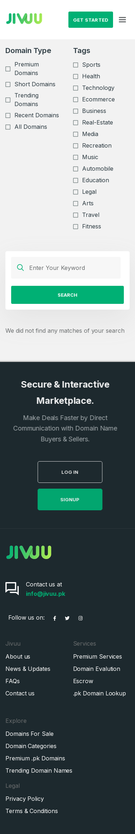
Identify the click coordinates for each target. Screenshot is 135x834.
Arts (88, 203)
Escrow (83, 681)
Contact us (20, 693)
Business (94, 110)
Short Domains (34, 84)
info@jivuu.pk (45, 593)
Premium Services (97, 656)
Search (67, 295)
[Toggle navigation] (122, 20)
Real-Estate (97, 122)
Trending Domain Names (38, 770)
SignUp (80, 499)
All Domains (30, 126)
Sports (91, 64)
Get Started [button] (91, 20)
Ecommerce (98, 99)
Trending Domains (26, 100)
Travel (90, 214)
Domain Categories (31, 746)
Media (90, 133)
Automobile (97, 168)
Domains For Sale (29, 733)
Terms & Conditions (31, 811)
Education (95, 180)
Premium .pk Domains (35, 758)
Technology (98, 87)
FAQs (12, 681)
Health (91, 76)
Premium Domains (26, 69)
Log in (80, 472)
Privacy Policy (24, 798)
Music (90, 157)
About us (17, 656)
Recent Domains (36, 115)
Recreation (97, 145)
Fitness (91, 226)
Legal (89, 191)
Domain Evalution (97, 668)
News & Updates (27, 668)
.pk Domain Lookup (99, 693)
